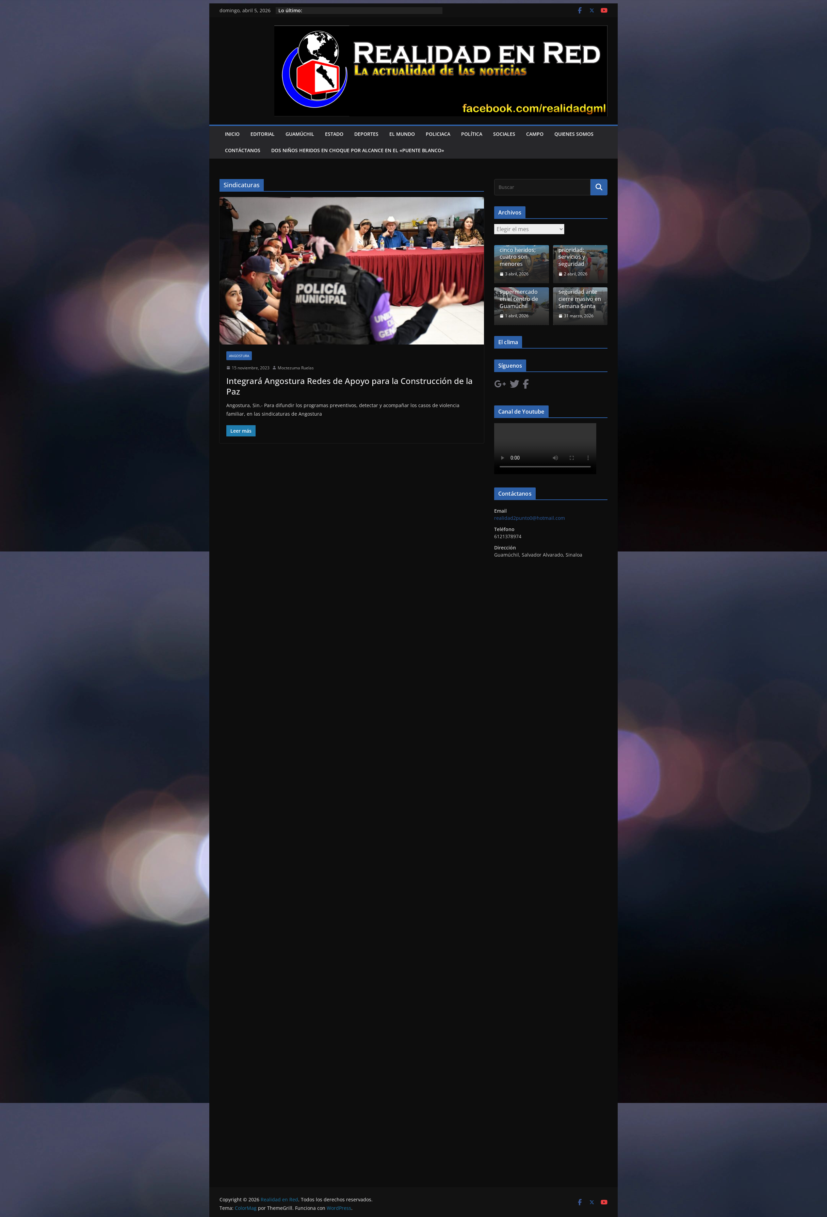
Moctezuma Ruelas (296, 368)
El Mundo (402, 134)
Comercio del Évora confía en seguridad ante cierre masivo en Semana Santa (579, 291)
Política (471, 134)
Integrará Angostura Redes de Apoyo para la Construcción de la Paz (349, 386)
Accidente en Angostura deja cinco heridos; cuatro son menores (519, 250)
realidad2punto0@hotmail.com (529, 518)
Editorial (262, 134)
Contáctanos (242, 150)
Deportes (366, 134)
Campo (535, 134)
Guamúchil (300, 134)
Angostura (239, 355)
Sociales (504, 134)
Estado (334, 134)
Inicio (232, 134)
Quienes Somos (574, 134)
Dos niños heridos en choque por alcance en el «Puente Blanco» (357, 150)
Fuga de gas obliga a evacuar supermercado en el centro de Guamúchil (520, 291)
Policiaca (438, 134)
